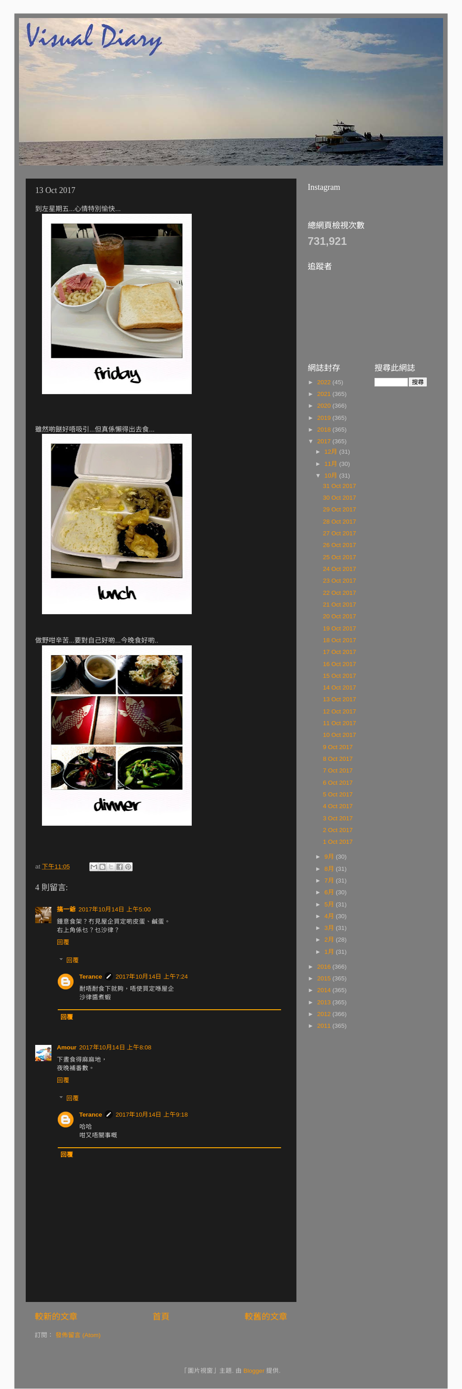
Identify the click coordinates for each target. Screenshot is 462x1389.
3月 (330, 927)
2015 (325, 978)
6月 (330, 892)
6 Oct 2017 (338, 782)
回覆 (63, 942)
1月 (330, 951)
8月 (330, 868)
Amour (67, 1047)
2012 (325, 1014)
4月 (330, 916)
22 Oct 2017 (339, 592)
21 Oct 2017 (339, 604)
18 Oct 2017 (339, 640)
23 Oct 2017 (339, 580)
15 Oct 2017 (339, 675)
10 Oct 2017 (339, 734)
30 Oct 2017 (339, 497)
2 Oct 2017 (338, 830)
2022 (325, 382)
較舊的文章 (266, 1316)
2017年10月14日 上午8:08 (115, 1047)
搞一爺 (66, 909)
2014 (325, 990)
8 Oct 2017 (338, 758)
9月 (330, 856)
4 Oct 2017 (338, 806)
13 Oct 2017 (339, 699)
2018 (325, 429)
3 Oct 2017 (338, 818)
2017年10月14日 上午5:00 (115, 909)
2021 (325, 394)
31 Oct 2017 (339, 486)
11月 (331, 463)
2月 (330, 939)
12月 (331, 451)
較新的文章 (56, 1316)
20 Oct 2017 (339, 616)
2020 (325, 405)
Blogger (254, 1370)
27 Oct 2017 (339, 533)
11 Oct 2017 (339, 723)
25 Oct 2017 (339, 557)
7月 (330, 880)
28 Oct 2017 (339, 521)
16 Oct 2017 (339, 664)
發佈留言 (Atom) (78, 1335)
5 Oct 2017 (338, 794)
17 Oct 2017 (339, 652)
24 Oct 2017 (339, 569)
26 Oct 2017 (339, 545)
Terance (90, 976)
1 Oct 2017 (338, 841)
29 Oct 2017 (339, 509)
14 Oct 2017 (339, 687)
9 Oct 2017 (338, 747)
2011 (325, 1025)
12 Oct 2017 (339, 711)
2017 (325, 441)
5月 (330, 904)
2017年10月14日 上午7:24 (152, 976)
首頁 (161, 1316)
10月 (331, 475)
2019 (325, 417)
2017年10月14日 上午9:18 (152, 1114)
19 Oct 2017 (339, 628)
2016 (325, 966)
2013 (325, 1002)
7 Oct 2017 (338, 770)
